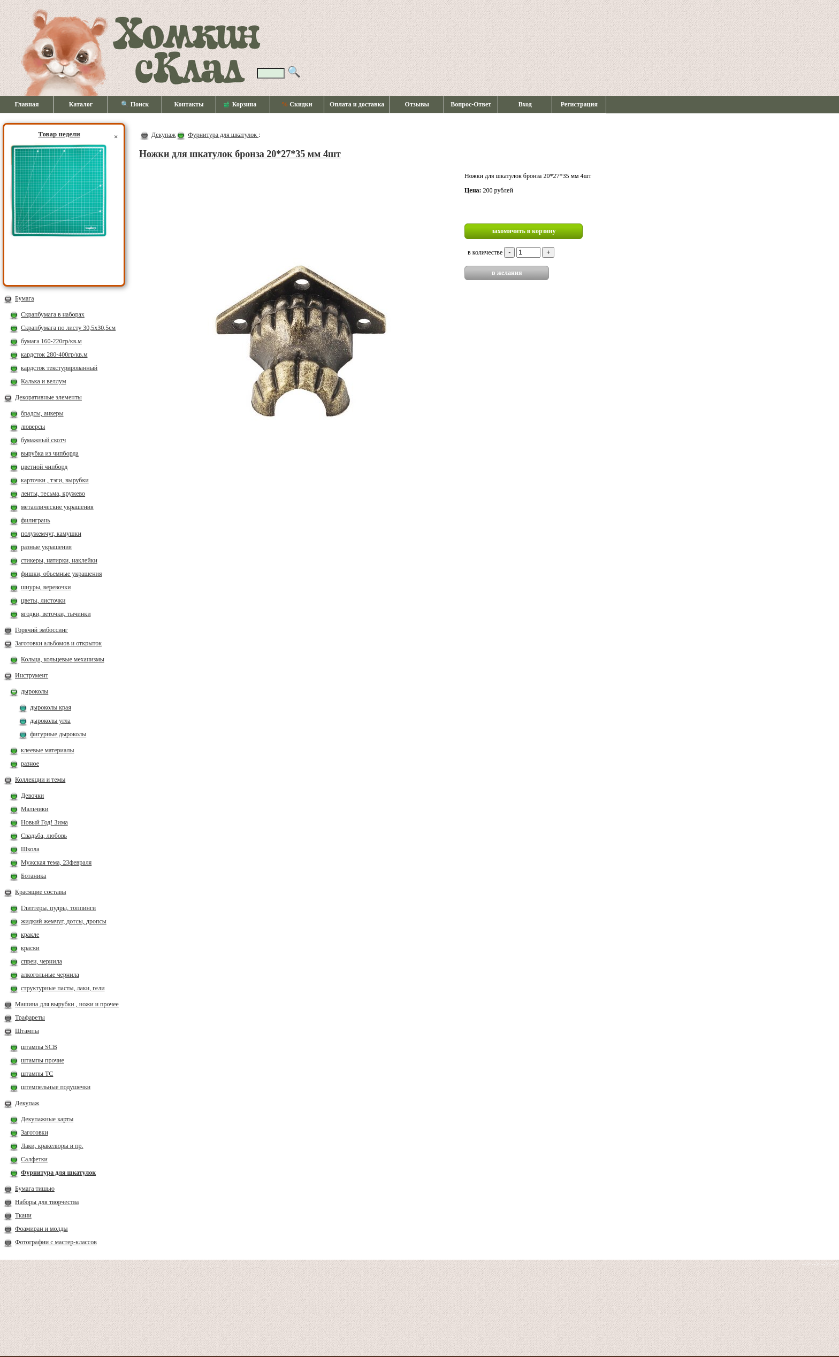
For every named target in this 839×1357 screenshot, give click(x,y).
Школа (30, 849)
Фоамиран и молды (41, 1228)
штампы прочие (42, 1060)
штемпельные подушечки (55, 1087)
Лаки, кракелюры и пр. (52, 1146)
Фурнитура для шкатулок (58, 1172)
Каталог (81, 104)
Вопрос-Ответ (471, 104)
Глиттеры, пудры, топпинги (58, 908)
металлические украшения (57, 507)
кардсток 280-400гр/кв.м (54, 354)
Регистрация (579, 104)
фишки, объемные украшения (61, 573)
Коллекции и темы (40, 779)
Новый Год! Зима (44, 822)
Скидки (296, 104)
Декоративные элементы (48, 397)
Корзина (240, 105)
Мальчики (34, 809)
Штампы (27, 1031)
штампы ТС (37, 1073)
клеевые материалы (47, 750)
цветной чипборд (44, 467)
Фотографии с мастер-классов (56, 1242)
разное (30, 763)
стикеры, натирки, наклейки (59, 560)
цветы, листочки (43, 600)
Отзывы (417, 104)
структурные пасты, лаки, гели (63, 988)
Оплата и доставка (357, 104)
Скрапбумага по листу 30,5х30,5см (68, 327)
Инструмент (31, 675)
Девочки (32, 795)
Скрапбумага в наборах (53, 314)
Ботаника (33, 876)
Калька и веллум (43, 381)
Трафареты (30, 1017)
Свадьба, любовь (44, 835)
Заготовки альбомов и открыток (58, 643)
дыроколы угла (50, 720)
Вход (525, 104)
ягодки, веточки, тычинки (56, 614)
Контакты (188, 104)
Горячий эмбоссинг (41, 630)
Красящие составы (40, 892)
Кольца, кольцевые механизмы (62, 659)
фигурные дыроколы (58, 734)
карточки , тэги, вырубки (55, 480)
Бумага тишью (35, 1188)
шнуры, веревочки (46, 587)
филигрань (35, 520)
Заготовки (34, 1132)
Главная (27, 104)
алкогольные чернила (50, 974)
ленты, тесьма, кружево (53, 493)
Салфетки (34, 1159)
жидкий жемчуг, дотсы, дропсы (63, 921)
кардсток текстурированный (59, 368)
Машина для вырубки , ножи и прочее (67, 1004)
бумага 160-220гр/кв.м (51, 341)
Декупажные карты (47, 1119)
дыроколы (34, 691)
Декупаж (27, 1103)
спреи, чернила (41, 961)
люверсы (33, 426)
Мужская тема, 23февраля (56, 862)
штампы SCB (39, 1047)
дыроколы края (50, 707)
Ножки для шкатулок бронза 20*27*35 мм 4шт (240, 154)
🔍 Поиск (135, 104)
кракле (30, 934)
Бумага (24, 298)
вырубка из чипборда (50, 453)
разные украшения (46, 547)
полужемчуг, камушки (51, 533)
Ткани (23, 1215)
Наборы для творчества (47, 1202)
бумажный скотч (43, 440)
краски (30, 948)
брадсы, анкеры (42, 413)
